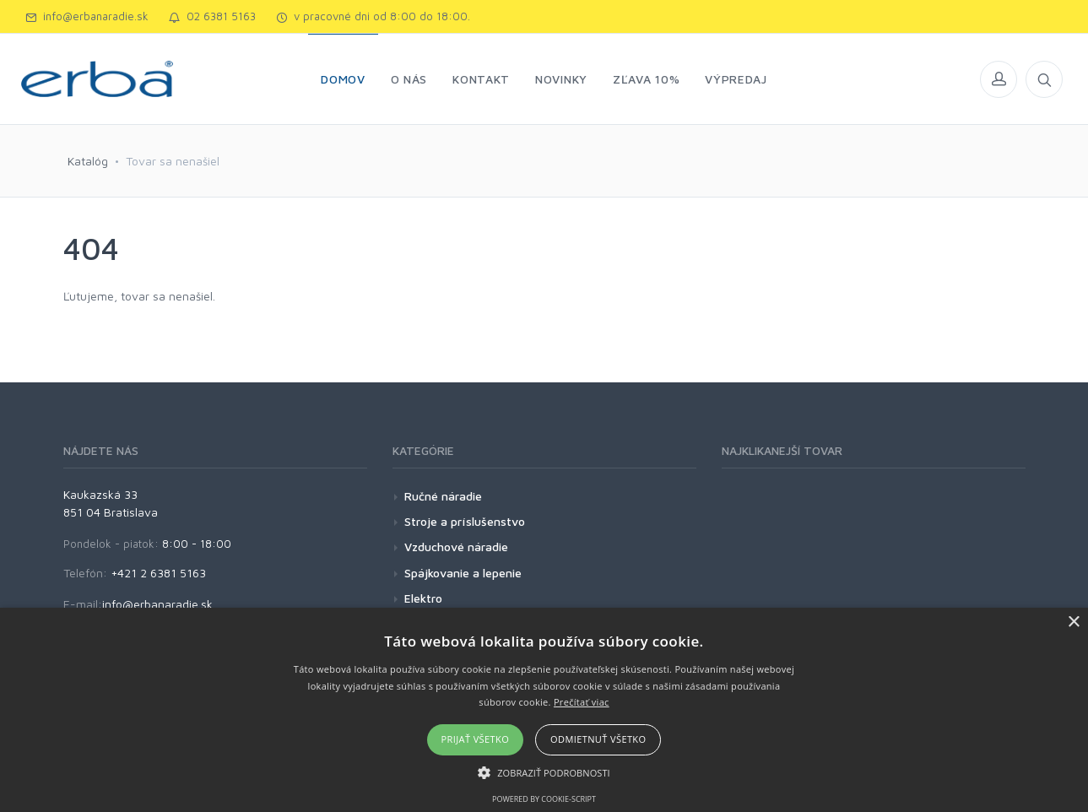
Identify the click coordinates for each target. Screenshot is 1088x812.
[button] (544, 772)
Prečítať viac (581, 702)
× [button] (1073, 622)
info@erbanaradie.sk (87, 16)
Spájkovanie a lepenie (463, 573)
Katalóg (88, 161)
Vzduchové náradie (456, 546)
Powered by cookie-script (544, 798)
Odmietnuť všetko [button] (598, 739)
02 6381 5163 (212, 16)
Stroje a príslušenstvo (464, 521)
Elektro (423, 598)
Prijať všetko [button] (475, 739)
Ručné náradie (443, 496)
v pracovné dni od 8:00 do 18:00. (373, 16)
